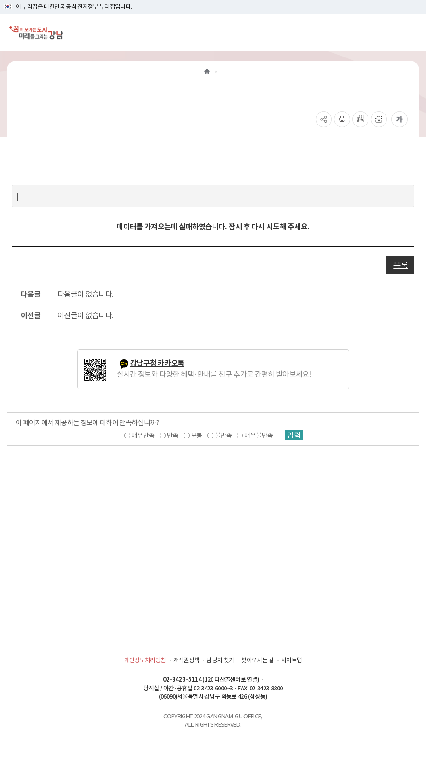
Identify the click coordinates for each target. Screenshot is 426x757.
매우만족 (143, 435)
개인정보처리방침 (145, 660)
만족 (172, 435)
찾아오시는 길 (257, 660)
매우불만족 (258, 435)
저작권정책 (186, 660)
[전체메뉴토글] (411, 32)
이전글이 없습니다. (86, 315)
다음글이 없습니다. (86, 294)
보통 (196, 435)
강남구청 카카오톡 (157, 363)
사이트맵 (291, 660)
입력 (294, 435)
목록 (400, 265)
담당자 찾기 (220, 660)
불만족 (223, 435)
